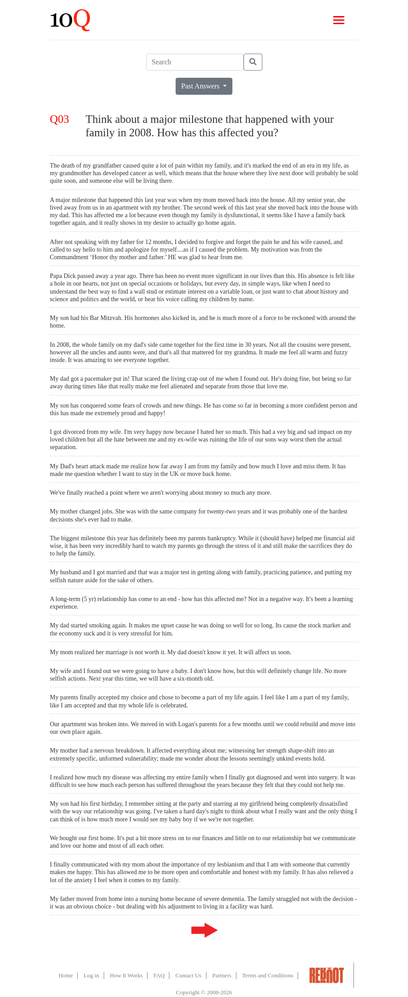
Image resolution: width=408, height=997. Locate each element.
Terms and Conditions (268, 975)
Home (66, 975)
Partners (221, 975)
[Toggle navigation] (338, 20)
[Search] (195, 62)
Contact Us (189, 975)
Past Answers (201, 86)
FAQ (158, 975)
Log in (91, 975)
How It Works (126, 975)
